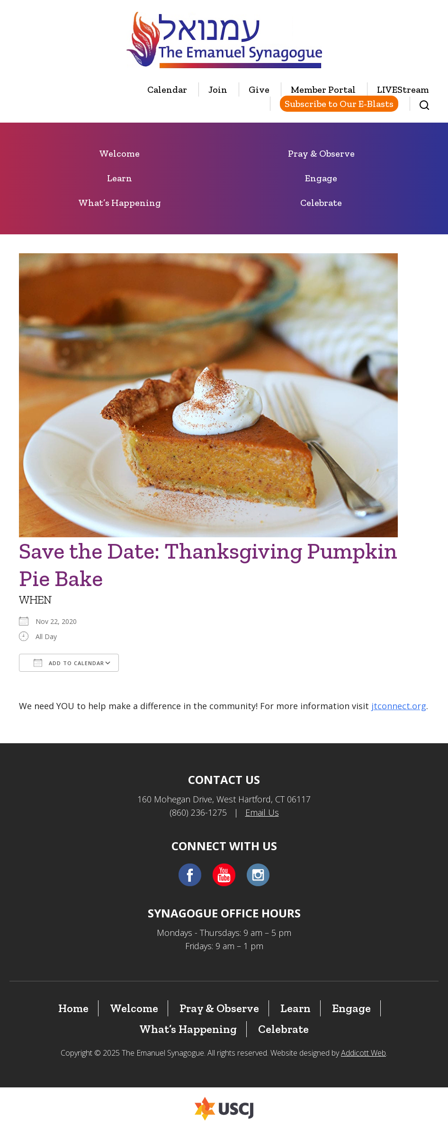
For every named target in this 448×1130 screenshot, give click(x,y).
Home (73, 1008)
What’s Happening (119, 202)
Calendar (167, 89)
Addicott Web (363, 1053)
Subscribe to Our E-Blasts (339, 103)
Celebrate (321, 202)
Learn (119, 178)
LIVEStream (403, 89)
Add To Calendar (69, 662)
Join (217, 89)
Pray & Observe (321, 153)
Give (259, 89)
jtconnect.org (398, 706)
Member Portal (323, 89)
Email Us (262, 812)
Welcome (119, 153)
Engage (321, 178)
